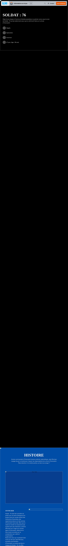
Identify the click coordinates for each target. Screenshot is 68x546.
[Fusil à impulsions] (16, 67)
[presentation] (5, 3)
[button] (61, 3)
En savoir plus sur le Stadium (34, 441)
